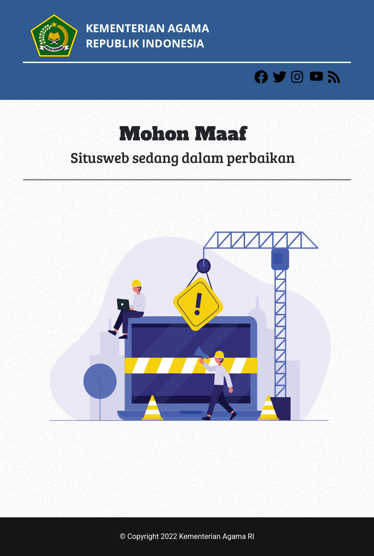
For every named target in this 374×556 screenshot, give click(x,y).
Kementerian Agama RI (216, 536)
